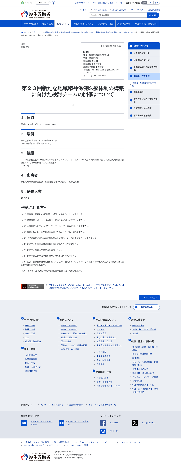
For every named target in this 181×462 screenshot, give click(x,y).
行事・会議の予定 (33, 361)
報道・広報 (30, 345)
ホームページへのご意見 (77, 440)
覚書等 (135, 330)
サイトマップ (137, 10)
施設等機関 (101, 349)
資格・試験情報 (103, 357)
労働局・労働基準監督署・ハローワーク (109, 343)
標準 (144, 3)
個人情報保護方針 (62, 437)
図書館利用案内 (76, 399)
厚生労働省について (107, 317)
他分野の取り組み (33, 338)
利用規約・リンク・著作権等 (36, 437)
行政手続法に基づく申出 (143, 379)
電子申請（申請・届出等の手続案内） (145, 343)
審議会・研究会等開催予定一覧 (145, 84)
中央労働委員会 (103, 353)
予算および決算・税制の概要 (145, 100)
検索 (154, 15)
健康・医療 (30, 322)
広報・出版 (30, 357)
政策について (141, 46)
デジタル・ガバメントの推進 (145, 371)
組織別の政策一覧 (141, 60)
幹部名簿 (100, 326)
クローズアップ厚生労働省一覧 (102, 399)
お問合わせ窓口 (100, 10)
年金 (27, 334)
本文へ (86, 10)
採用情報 (100, 361)
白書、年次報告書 (104, 376)
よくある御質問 (119, 10)
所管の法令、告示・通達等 (144, 326)
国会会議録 (139, 92)
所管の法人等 (58, 399)
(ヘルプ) (119, 3)
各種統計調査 (102, 372)
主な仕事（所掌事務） (106, 334)
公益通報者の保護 (140, 363)
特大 (156, 3)
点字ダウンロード (82, 3)
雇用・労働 (30, 330)
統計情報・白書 (104, 367)
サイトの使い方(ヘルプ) (33, 440)
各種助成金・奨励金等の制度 (145, 68)
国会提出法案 (138, 322)
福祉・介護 (30, 326)
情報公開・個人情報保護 (143, 367)
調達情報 (136, 352)
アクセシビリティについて (131, 437)
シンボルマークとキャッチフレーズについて (94, 437)
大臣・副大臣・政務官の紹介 (109, 322)
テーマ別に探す (33, 317)
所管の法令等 (139, 317)
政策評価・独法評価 (142, 108)
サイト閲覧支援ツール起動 (103, 3)
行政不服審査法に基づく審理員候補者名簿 (145, 384)
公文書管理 (137, 375)
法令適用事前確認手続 (142, 348)
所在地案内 (101, 330)
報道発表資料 (31, 353)
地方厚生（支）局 (104, 338)
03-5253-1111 (70, 452)
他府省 (43, 399)
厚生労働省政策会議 (142, 115)
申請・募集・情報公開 (143, 337)
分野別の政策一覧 (141, 53)
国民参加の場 (154, 10)
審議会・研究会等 (141, 76)
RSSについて (55, 440)
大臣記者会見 (31, 349)
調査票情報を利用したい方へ (109, 380)
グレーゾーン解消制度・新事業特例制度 (145, 358)
